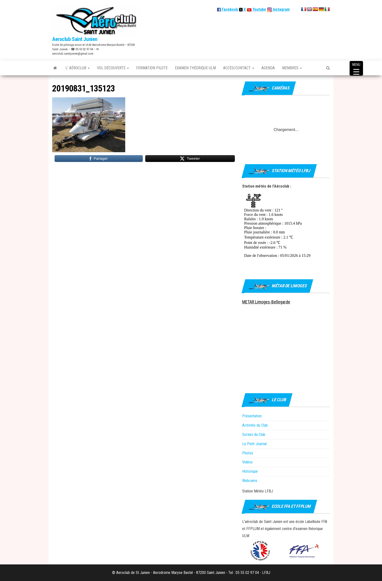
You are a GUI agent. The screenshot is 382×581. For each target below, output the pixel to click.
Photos (247, 453)
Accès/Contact (238, 68)
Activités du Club (255, 425)
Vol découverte (113, 68)
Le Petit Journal (254, 443)
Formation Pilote (152, 68)
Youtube (259, 9)
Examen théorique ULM (195, 68)
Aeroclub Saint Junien (74, 39)
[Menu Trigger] (356, 68)
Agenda (268, 68)
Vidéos (247, 462)
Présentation (252, 416)
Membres (292, 68)
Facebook (227, 9)
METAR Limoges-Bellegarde (266, 301)
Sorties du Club (253, 434)
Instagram (281, 9)
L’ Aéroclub (78, 68)
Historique (250, 471)
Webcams (249, 480)
